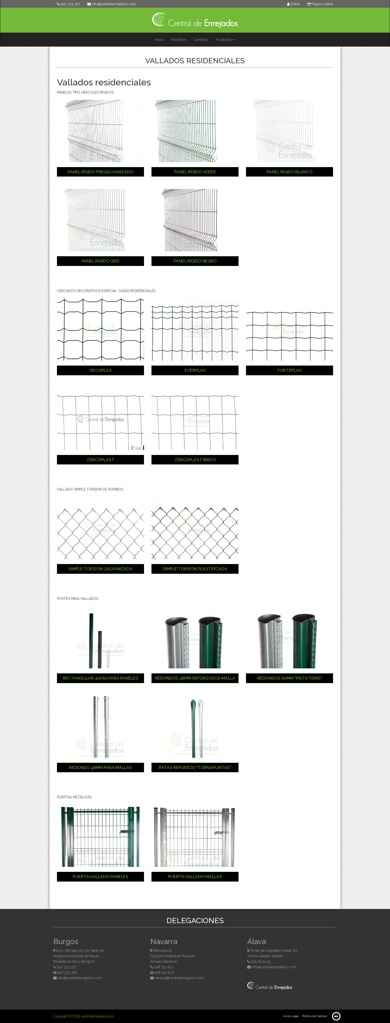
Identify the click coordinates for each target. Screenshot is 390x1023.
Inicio (159, 40)
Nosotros (178, 40)
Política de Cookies (314, 1016)
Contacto (201, 40)
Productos (225, 40)
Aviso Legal (291, 1016)
